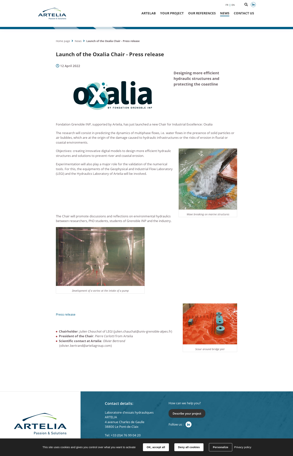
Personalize (220, 447)
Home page (63, 41)
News (224, 13)
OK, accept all (156, 447)
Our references (202, 13)
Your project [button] (172, 13)
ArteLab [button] (148, 13)
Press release (65, 314)
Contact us (244, 13)
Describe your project (187, 413)
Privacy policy (242, 447)
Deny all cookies (189, 447)
